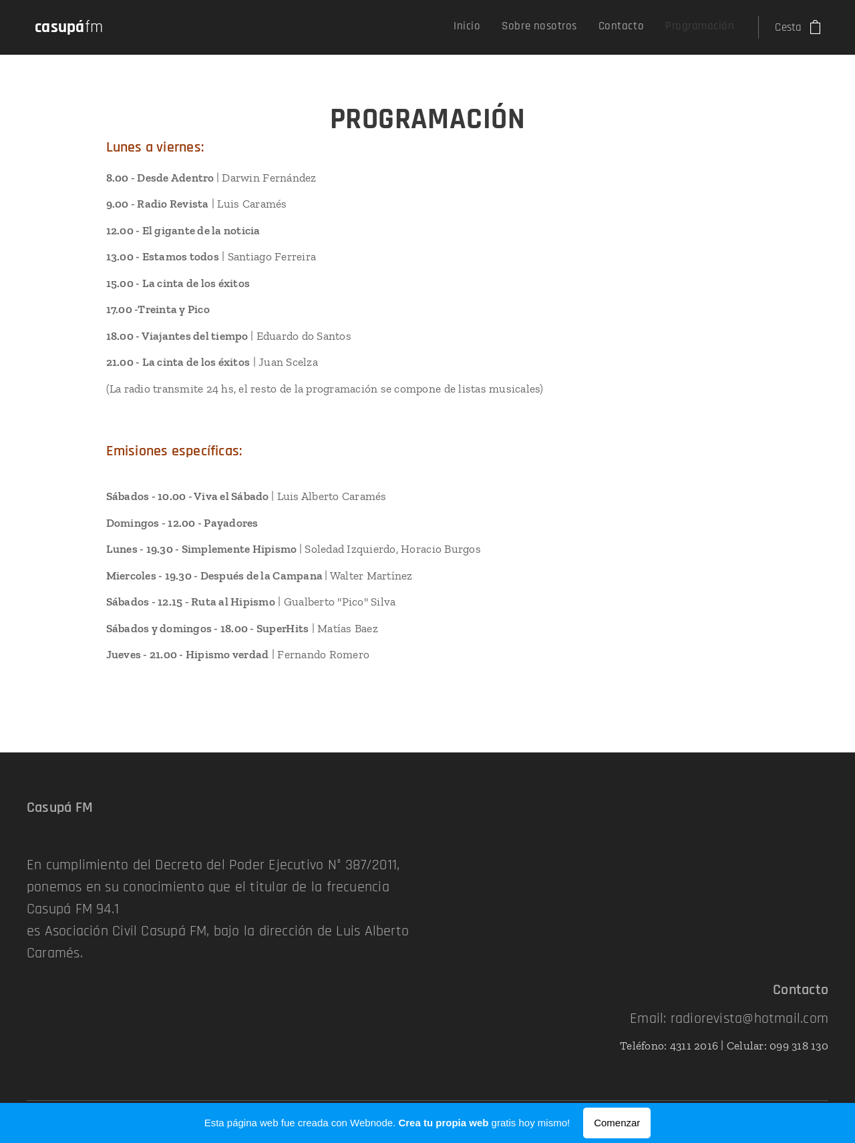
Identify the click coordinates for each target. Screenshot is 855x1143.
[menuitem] (667, 27)
